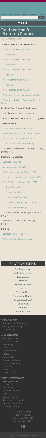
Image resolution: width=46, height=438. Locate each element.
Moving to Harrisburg (12, 326)
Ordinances (7, 384)
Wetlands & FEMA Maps (16, 207)
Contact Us (21, 435)
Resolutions (7, 387)
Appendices (11, 54)
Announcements (10, 329)
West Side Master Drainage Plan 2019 (20, 182)
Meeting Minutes (10, 381)
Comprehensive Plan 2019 (15, 233)
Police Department (23, 300)
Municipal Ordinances (12, 390)
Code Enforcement (23, 273)
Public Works (23, 304)
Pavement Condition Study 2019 (17, 138)
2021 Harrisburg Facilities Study (17, 239)
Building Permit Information (15, 323)
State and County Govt (12, 403)
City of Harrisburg (23, 8)
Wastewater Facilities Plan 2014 (17, 79)
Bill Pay (34, 14)
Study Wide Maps (14, 187)
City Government (12, 377)
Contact (42, 14)
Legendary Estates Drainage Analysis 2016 (22, 177)
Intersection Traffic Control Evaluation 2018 (23, 133)
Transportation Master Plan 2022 (18, 128)
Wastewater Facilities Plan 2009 (17, 69)
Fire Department (23, 285)
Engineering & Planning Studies (10, 40)
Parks (10, 14)
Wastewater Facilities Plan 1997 (17, 49)
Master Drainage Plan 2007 (15, 167)
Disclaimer (31, 435)
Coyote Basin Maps (14, 192)
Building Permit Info (21, 14)
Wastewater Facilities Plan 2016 (17, 90)
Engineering (21, 39)
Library (23, 288)
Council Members (10, 397)
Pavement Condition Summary (20, 143)
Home (3, 14)
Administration (23, 311)
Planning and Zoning (23, 296)
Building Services (23, 269)
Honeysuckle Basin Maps (17, 197)
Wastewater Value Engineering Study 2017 (22, 95)
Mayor (5, 393)
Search (41, 18)
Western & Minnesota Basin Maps (21, 202)
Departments (11, 39)
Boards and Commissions (14, 400)
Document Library (10, 406)
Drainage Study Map (12, 162)
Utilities (23, 308)
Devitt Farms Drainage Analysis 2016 (19, 172)
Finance (23, 281)
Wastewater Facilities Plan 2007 (17, 59)
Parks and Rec (23, 292)
